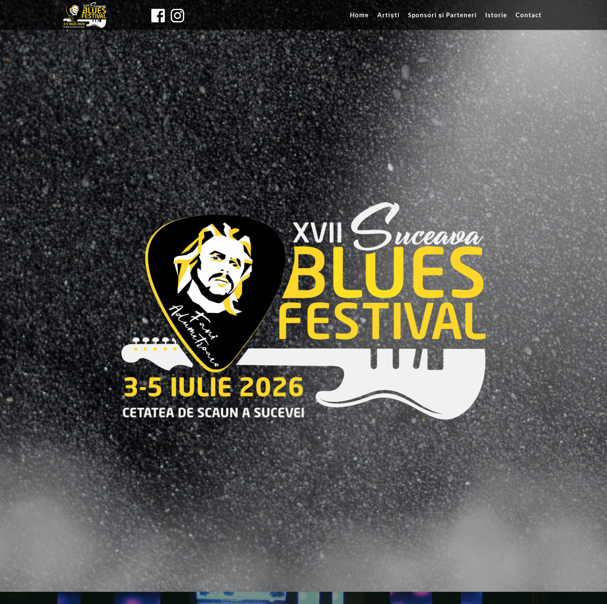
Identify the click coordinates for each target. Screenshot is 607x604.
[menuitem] (359, 15)
